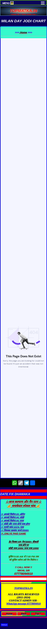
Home (23, 32)
